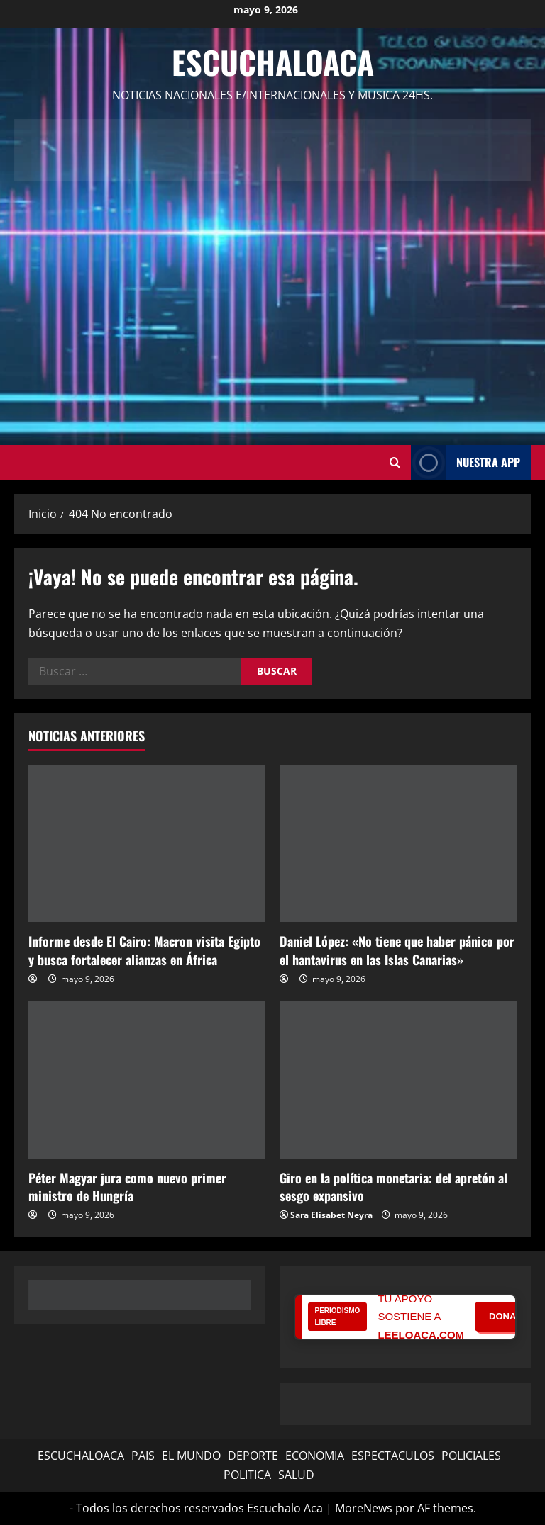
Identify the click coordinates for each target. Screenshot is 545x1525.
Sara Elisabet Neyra (331, 1215)
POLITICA (247, 1474)
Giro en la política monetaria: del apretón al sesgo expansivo (393, 1187)
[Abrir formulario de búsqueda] (395, 462)
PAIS (143, 1455)
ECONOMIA (314, 1455)
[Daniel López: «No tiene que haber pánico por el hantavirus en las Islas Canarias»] (398, 844)
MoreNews (363, 1508)
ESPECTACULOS (392, 1455)
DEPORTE (253, 1455)
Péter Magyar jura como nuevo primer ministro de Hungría (127, 1187)
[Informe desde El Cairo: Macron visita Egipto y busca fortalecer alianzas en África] (146, 844)
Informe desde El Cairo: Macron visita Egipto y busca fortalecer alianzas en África (144, 950)
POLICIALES (471, 1455)
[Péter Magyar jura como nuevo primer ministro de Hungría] (146, 1080)
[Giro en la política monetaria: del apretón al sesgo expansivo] (398, 1080)
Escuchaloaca (273, 62)
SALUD (296, 1474)
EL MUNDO (191, 1455)
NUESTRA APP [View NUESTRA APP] (465, 462)
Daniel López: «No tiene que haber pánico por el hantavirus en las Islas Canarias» (397, 950)
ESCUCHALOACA (81, 1455)
